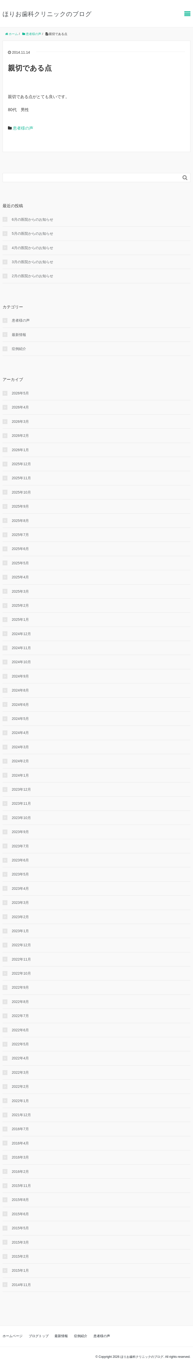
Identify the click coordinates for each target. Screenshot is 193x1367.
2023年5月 (20, 874)
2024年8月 (20, 690)
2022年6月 (20, 1030)
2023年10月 (21, 818)
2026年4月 (20, 407)
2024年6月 (20, 705)
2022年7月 (20, 1016)
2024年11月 (21, 648)
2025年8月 (20, 521)
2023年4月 (20, 888)
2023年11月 (21, 803)
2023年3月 (20, 903)
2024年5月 (20, 719)
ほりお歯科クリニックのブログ (47, 13)
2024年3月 (20, 747)
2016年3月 (20, 1157)
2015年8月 (20, 1200)
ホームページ (13, 1336)
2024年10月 (21, 662)
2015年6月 (20, 1214)
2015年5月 (20, 1228)
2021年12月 (21, 1115)
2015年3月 (20, 1242)
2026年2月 (20, 436)
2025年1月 (20, 619)
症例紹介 (19, 349)
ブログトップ (39, 1336)
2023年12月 (21, 789)
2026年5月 (20, 393)
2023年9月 (20, 832)
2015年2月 (20, 1256)
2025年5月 (20, 563)
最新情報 (19, 335)
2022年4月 (20, 1058)
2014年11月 (21, 1285)
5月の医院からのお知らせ (32, 233)
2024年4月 (20, 733)
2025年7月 (20, 535)
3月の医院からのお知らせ (32, 262)
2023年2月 (20, 917)
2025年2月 (20, 605)
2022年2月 (20, 1086)
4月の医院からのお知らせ (32, 248)
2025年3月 (20, 591)
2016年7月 (20, 1129)
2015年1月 (20, 1270)
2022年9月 (20, 987)
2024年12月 (21, 634)
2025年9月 (20, 506)
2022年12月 (21, 945)
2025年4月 (20, 577)
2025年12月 (21, 464)
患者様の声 (23, 128)
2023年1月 (20, 931)
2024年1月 (20, 775)
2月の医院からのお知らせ (32, 276)
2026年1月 (20, 450)
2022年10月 (21, 973)
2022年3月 (20, 1072)
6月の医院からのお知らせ (32, 219)
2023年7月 (20, 846)
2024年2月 (20, 761)
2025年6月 (20, 549)
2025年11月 (21, 478)
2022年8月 (20, 1002)
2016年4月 (20, 1143)
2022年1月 (20, 1101)
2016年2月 (20, 1172)
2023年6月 (20, 860)
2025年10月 (21, 492)
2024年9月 (20, 676)
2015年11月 (21, 1186)
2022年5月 (20, 1044)
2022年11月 (21, 959)
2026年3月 (20, 421)
